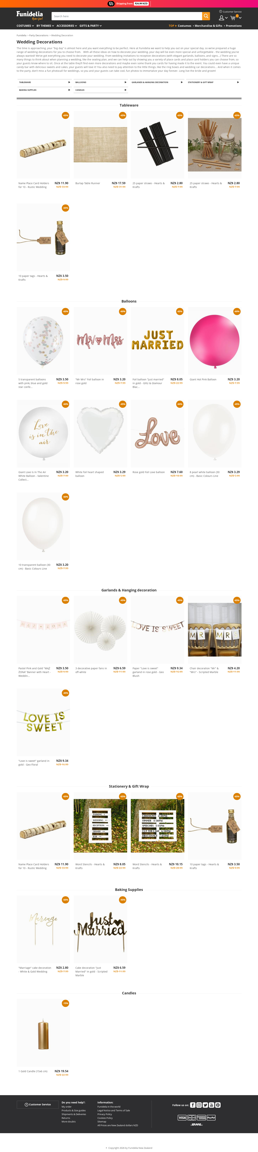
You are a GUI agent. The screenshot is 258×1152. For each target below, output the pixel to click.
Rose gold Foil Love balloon (149, 470)
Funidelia (21, 35)
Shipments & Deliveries (74, 1112)
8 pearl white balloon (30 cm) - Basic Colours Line (204, 472)
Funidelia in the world (108, 1105)
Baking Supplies (28, 88)
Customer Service (38, 1103)
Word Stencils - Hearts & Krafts (90, 864)
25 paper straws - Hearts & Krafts (149, 183)
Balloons (81, 80)
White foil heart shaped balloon (89, 472)
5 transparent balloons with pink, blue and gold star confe (32, 381)
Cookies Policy (105, 1116)
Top (171, 25)
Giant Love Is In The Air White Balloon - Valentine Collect (33, 474)
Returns (66, 1116)
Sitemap (101, 1120)
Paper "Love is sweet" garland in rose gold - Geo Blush (148, 670)
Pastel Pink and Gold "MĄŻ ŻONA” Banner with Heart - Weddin (34, 670)
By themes (44, 25)
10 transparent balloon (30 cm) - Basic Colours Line (34, 565)
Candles (80, 88)
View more (26, 67)
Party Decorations (38, 35)
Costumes (24, 25)
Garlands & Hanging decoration (150, 80)
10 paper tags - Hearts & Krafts (33, 276)
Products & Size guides (74, 1109)
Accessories (65, 25)
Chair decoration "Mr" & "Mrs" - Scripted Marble (204, 668)
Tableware (26, 80)
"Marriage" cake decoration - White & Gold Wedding (34, 968)
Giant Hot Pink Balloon (203, 378)
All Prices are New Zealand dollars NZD (117, 1123)
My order (66, 1105)
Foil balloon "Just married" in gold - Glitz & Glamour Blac (148, 381)
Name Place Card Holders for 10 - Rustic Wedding (33, 183)
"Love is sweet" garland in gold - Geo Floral (33, 761)
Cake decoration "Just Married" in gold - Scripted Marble (91, 970)
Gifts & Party (89, 25)
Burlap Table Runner (87, 181)
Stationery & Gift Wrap (201, 80)
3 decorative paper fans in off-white (91, 668)
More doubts (69, 1120)
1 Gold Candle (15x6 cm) (32, 1069)
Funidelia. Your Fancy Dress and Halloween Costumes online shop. (30, 16)
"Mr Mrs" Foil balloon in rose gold (89, 379)
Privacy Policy (104, 1112)
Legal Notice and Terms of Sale (113, 1109)
